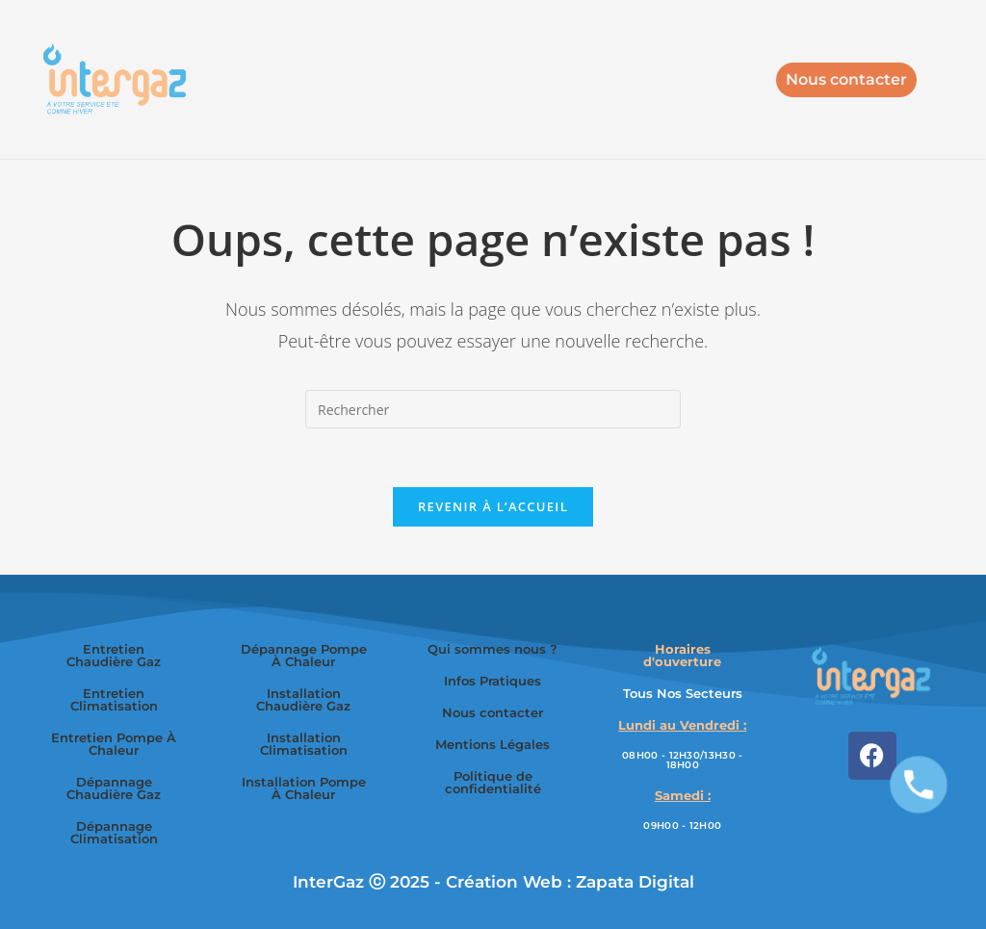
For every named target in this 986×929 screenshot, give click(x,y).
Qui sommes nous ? (493, 649)
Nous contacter (492, 712)
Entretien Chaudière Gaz (113, 655)
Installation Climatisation (304, 744)
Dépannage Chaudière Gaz (113, 788)
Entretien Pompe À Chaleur (113, 744)
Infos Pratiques (492, 680)
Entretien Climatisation (114, 699)
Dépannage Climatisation (114, 832)
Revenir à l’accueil (493, 506)
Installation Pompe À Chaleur (304, 788)
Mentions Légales (492, 744)
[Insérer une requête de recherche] (493, 409)
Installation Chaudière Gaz (303, 699)
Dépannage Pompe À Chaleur (304, 655)
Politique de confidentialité (493, 782)
